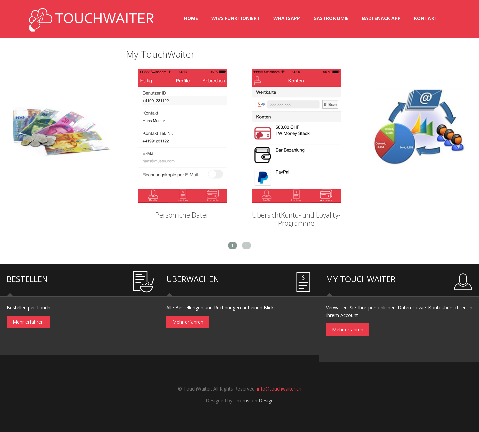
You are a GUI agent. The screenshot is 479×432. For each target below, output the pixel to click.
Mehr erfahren (28, 322)
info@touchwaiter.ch (279, 388)
